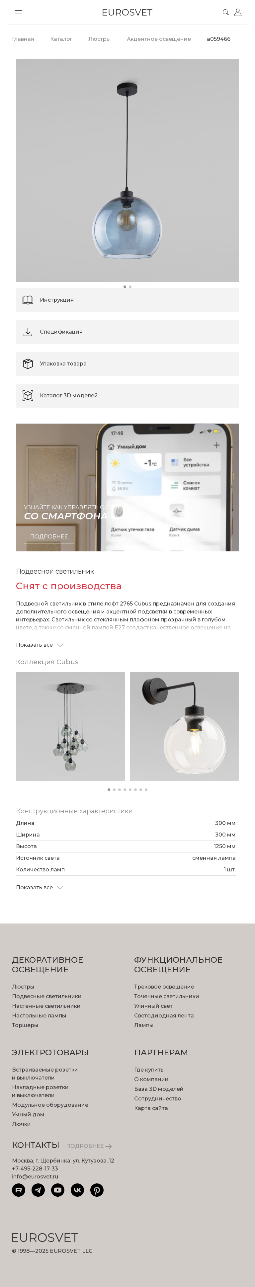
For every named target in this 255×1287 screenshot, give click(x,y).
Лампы (144, 1025)
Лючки (21, 1124)
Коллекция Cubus (47, 662)
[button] (125, 286)
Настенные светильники (46, 1006)
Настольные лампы (39, 1015)
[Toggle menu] (18, 12)
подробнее (49, 536)
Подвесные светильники (47, 996)
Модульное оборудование (50, 1105)
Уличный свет (153, 1006)
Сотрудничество (157, 1098)
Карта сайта (151, 1108)
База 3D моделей (159, 1089)
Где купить (149, 1070)
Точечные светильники (166, 996)
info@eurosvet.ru (35, 1176)
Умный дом (28, 1114)
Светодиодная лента (164, 1015)
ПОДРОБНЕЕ (89, 1146)
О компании (151, 1079)
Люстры (23, 987)
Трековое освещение (164, 987)
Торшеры (25, 1025)
